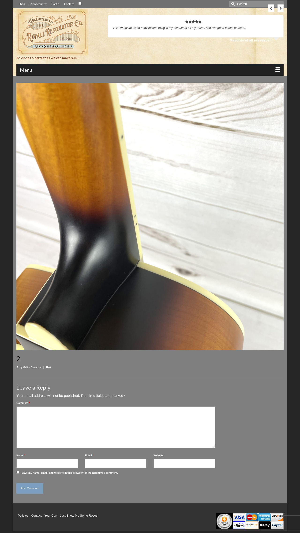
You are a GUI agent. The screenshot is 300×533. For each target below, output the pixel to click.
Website (158, 455)
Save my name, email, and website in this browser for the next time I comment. (70, 472)
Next (281, 8)
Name (20, 455)
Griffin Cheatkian (32, 367)
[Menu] (150, 70)
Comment (23, 403)
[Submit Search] (232, 4)
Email (89, 455)
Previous (271, 8)
